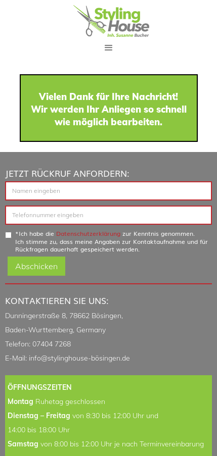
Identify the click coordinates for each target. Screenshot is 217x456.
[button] (109, 48)
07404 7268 (51, 343)
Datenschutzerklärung (88, 233)
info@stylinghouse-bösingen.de (79, 358)
